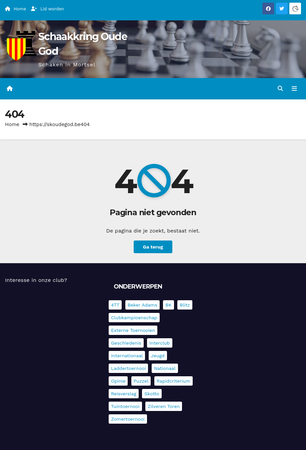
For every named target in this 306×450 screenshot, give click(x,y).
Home (12, 124)
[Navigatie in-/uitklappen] (294, 88)
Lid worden (47, 8)
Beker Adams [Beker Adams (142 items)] (142, 305)
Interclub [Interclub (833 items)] (159, 343)
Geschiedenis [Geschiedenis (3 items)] (126, 343)
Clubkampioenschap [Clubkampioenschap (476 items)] (134, 317)
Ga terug (153, 247)
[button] (280, 88)
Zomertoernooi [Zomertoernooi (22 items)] (128, 419)
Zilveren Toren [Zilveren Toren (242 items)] (164, 406)
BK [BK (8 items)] (168, 305)
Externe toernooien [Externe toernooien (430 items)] (133, 330)
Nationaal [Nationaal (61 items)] (165, 368)
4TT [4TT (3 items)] (115, 305)
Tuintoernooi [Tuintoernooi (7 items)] (125, 406)
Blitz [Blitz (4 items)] (185, 305)
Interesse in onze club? (36, 280)
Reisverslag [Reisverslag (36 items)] (123, 393)
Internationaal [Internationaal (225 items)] (127, 355)
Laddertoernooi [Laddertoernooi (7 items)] (128, 368)
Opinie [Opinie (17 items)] (118, 381)
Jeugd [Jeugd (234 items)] (158, 355)
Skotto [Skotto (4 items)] (151, 393)
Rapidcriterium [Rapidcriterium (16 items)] (173, 381)
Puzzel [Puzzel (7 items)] (141, 381)
